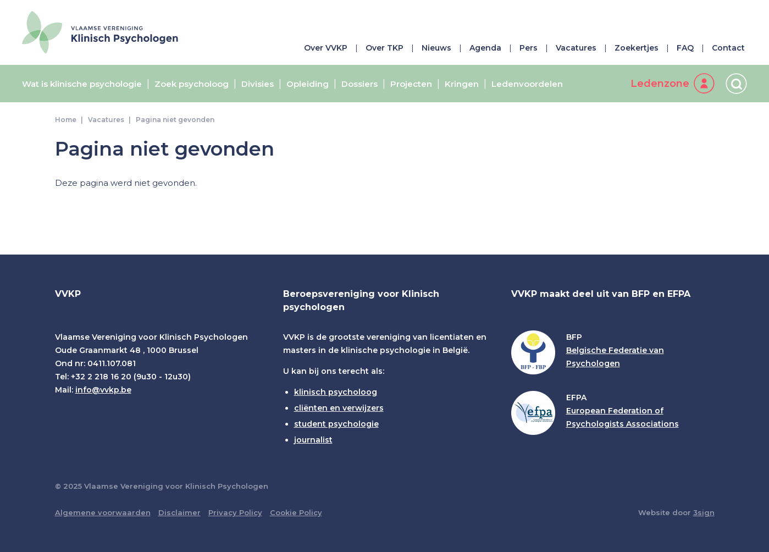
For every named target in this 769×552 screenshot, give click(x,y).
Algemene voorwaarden (103, 512)
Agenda (485, 48)
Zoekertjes (637, 48)
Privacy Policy (235, 512)
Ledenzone (659, 84)
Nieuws (436, 48)
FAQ (685, 48)
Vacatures (576, 48)
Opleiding (307, 84)
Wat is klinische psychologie (82, 84)
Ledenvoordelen (527, 84)
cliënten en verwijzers (339, 408)
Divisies (257, 84)
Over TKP (384, 48)
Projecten (411, 84)
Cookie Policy (296, 512)
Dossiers (359, 84)
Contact (728, 48)
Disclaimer (179, 512)
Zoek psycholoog (191, 84)
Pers (528, 48)
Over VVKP (325, 48)
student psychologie (336, 424)
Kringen (462, 84)
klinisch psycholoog (335, 392)
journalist (313, 440)
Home (65, 119)
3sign (704, 512)
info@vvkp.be (103, 390)
